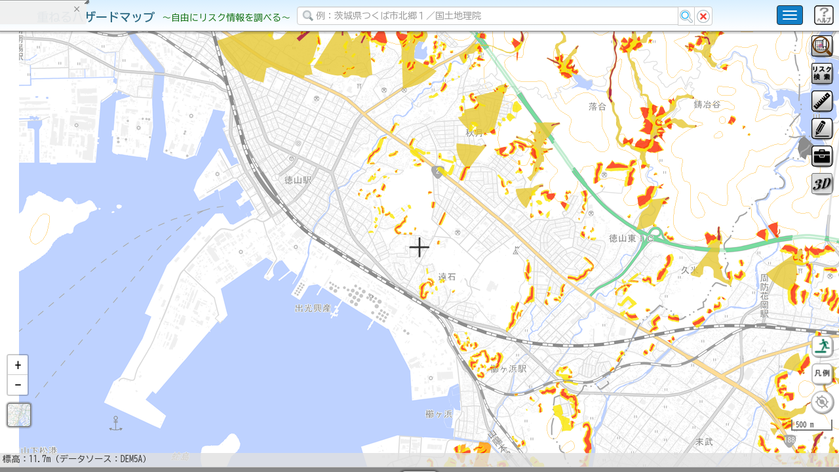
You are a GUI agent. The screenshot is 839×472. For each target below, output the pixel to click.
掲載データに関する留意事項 (71, 222)
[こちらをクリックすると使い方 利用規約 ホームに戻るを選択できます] (790, 15)
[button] (18, 399)
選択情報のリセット (138, 258)
